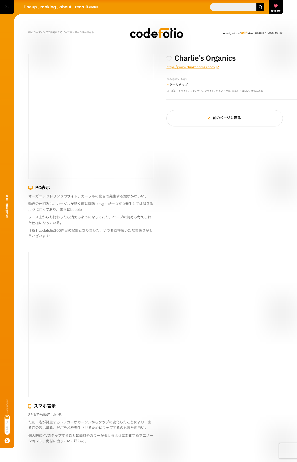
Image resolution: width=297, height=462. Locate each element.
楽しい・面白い (240, 91)
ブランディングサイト (202, 91)
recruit (86, 7)
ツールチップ (178, 85)
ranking (48, 7)
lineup (30, 7)
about (66, 7)
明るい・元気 (223, 91)
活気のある (257, 91)
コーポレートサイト (177, 91)
